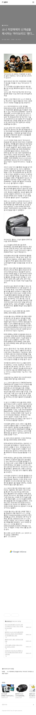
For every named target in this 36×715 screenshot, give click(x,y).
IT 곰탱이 (5, 2)
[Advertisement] (18, 551)
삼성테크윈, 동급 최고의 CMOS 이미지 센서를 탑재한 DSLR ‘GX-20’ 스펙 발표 (14, 652)
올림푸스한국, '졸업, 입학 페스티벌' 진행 (14, 640)
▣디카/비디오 (8, 621)
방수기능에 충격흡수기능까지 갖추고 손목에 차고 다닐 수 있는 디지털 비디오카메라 (14, 626)
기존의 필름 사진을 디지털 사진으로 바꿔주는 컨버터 (13, 646)
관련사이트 (4, 704)
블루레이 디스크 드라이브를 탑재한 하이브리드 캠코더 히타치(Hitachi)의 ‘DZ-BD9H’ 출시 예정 (14, 633)
